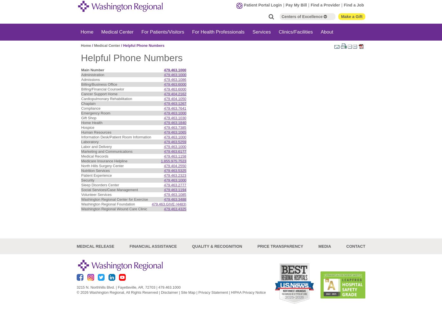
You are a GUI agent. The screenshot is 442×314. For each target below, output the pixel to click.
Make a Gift (352, 16)
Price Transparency (280, 246)
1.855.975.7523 (173, 161)
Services (262, 32)
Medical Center (117, 32)
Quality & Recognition (217, 246)
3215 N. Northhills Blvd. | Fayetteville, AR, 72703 (116, 287)
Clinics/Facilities (296, 32)
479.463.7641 (175, 108)
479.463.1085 (175, 195)
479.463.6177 (175, 151)
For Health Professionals (218, 32)
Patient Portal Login (263, 5)
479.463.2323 (175, 175)
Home (87, 32)
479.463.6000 (175, 84)
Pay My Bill (296, 5)
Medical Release (95, 246)
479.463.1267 (175, 103)
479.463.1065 (175, 132)
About (327, 32)
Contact (355, 246)
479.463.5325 (175, 171)
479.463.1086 (175, 80)
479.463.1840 (175, 123)
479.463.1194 (175, 190)
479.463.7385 (175, 127)
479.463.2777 (175, 185)
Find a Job (354, 5)
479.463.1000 (175, 70)
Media (324, 246)
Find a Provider (325, 5)
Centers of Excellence (304, 16)
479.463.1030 (175, 118)
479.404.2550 (175, 166)
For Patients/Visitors (163, 32)
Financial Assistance (153, 246)
